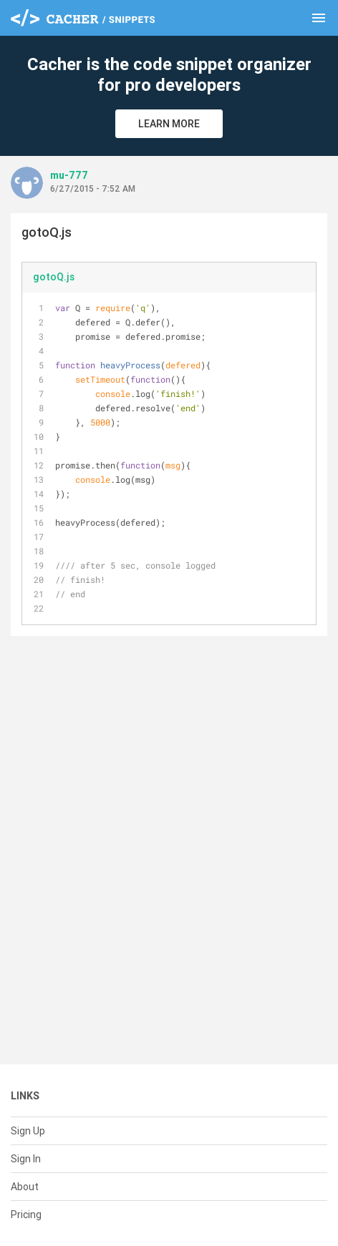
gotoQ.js (53, 276)
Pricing (26, 1214)
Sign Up (28, 1130)
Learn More (169, 123)
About (25, 1186)
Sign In (26, 1158)
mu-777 (69, 175)
